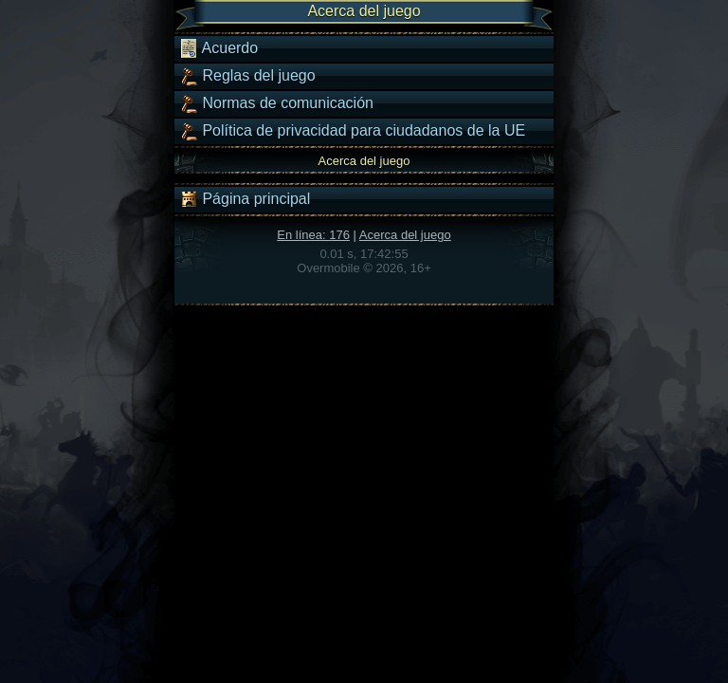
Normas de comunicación (276, 103)
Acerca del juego (405, 235)
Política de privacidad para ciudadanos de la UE (352, 130)
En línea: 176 (313, 235)
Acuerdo (218, 48)
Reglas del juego (247, 75)
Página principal (244, 199)
